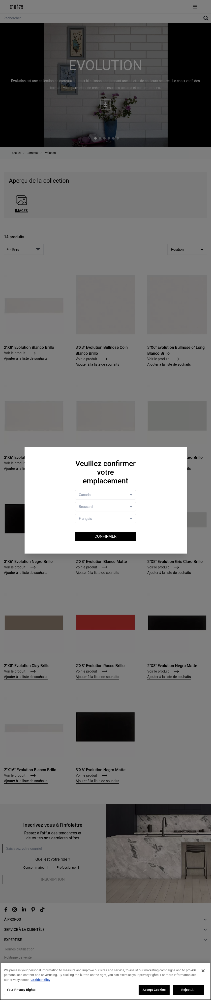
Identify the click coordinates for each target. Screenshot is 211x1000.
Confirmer (105, 536)
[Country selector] (105, 495)
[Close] (203, 970)
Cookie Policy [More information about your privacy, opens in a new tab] (40, 980)
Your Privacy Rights (21, 990)
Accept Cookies (154, 990)
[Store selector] (105, 506)
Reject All (188, 990)
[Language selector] (105, 518)
